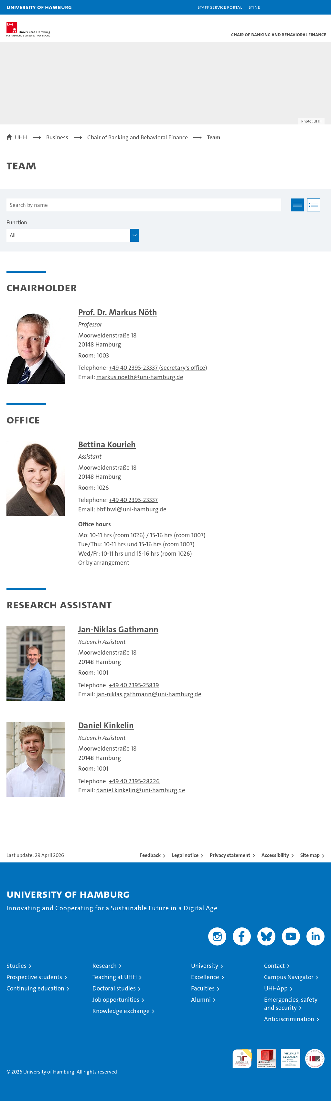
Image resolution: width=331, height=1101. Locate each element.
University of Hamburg (39, 7)
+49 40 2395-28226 (134, 781)
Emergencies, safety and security (290, 1004)
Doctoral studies (114, 988)
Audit (263, 1052)
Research (104, 966)
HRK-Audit (287, 1056)
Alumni (201, 1000)
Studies (16, 966)
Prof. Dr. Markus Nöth (117, 312)
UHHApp (276, 988)
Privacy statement (230, 855)
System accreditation (315, 1056)
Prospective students (34, 977)
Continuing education (35, 988)
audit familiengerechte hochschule (242, 1058)
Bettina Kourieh (107, 444)
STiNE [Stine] (254, 7)
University (204, 966)
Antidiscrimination (289, 1019)
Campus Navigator (289, 977)
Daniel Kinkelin (106, 725)
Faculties (203, 988)
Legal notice (185, 855)
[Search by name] (143, 204)
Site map (310, 855)
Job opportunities (115, 1000)
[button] (306, 7)
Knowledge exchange (121, 1011)
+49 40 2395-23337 (133, 500)
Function (16, 222)
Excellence (205, 977)
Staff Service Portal (220, 7)
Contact (274, 966)
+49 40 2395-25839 (134, 685)
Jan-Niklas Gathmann (118, 629)
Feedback (150, 855)
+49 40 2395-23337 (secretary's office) (158, 368)
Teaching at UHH (114, 977)
